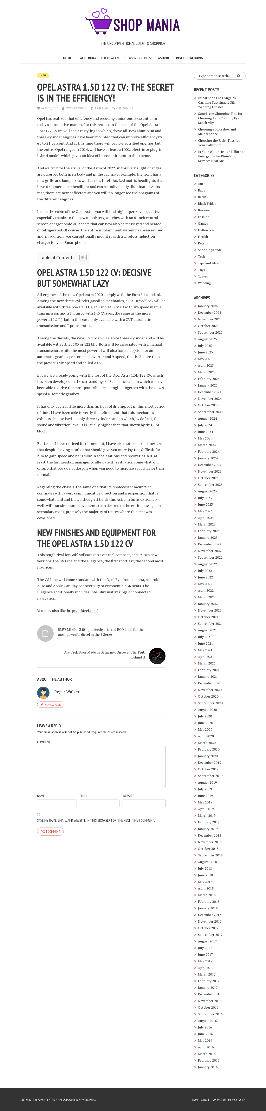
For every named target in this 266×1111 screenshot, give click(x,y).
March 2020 (207, 742)
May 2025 (205, 359)
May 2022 (205, 584)
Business (204, 210)
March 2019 (207, 815)
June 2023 (205, 504)
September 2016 (210, 1014)
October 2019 (208, 769)
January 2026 (208, 306)
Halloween (110, 58)
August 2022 (207, 564)
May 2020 (205, 729)
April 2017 (206, 967)
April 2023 (206, 517)
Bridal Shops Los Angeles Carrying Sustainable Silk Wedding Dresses (217, 102)
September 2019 (210, 775)
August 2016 (207, 1020)
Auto (43, 75)
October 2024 (208, 405)
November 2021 (210, 610)
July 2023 (205, 498)
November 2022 (210, 550)
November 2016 (210, 1000)
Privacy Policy (236, 1100)
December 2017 (209, 914)
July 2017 (205, 948)
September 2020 (210, 703)
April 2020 (206, 736)
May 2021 (205, 650)
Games (203, 223)
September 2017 (210, 934)
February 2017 (209, 981)
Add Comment (126, 108)
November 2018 (210, 842)
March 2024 (207, 445)
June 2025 (205, 352)
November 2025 (210, 319)
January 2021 (208, 676)
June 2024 (205, 431)
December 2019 (209, 762)
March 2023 (207, 524)
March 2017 (207, 974)
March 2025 (207, 372)
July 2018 (205, 868)
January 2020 (208, 756)
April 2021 (206, 656)
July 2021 (205, 637)
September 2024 (210, 411)
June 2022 (205, 577)
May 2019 (205, 802)
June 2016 (205, 1034)
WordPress (90, 1100)
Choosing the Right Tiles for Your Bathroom (219, 142)
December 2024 (209, 392)
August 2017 (207, 941)
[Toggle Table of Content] (81, 257)
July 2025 (205, 345)
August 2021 (207, 630)
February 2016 (209, 1060)
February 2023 (209, 531)
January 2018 (208, 908)
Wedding (196, 58)
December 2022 (209, 544)
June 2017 (205, 954)
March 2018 (207, 895)
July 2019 (205, 789)
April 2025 (206, 365)
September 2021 (210, 623)
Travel (179, 58)
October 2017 (208, 928)
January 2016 (208, 1067)
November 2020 (210, 689)
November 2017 (210, 921)
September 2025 (210, 332)
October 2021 (208, 617)
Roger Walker (78, 108)
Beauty (203, 197)
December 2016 (209, 994)
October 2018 (208, 848)
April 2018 (206, 888)
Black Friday (86, 58)
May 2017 (205, 961)
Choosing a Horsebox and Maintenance (217, 131)
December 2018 (209, 835)
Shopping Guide (136, 58)
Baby (201, 190)
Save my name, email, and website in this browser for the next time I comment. (96, 815)
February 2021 (209, 670)
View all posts (53, 699)
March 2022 (207, 597)
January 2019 (208, 828)
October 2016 (208, 1007)
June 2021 (205, 643)
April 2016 (206, 1047)
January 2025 (208, 385)
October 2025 (208, 325)
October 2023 (208, 478)
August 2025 (207, 339)
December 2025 (209, 312)
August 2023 (207, 491)
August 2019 (207, 782)
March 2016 (207, 1053)
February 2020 (209, 749)
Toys (201, 269)
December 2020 (209, 683)
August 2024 (207, 418)
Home (67, 58)
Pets (201, 243)
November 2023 (210, 471)
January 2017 (208, 987)
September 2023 (210, 484)
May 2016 (205, 1040)
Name (41, 791)
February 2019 (209, 822)
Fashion (162, 58)
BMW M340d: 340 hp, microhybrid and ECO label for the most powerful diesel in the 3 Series (66, 642)
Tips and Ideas (209, 263)
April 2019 (206, 809)
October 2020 (208, 696)
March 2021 (207, 663)
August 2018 (207, 862)
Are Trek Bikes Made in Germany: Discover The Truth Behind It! (127, 637)
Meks (62, 1100)
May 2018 (205, 881)
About (203, 1100)
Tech (201, 256)
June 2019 (205, 795)
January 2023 (208, 537)
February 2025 (209, 378)
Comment (44, 737)
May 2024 (205, 438)
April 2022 (206, 590)
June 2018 (205, 875)
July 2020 (205, 716)
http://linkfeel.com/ (83, 610)
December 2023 (209, 464)
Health (203, 236)
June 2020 (205, 723)
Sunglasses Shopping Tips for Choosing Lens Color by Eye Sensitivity (220, 118)
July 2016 (205, 1027)
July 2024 (205, 425)
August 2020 (207, 709)
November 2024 (210, 398)
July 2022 (205, 570)
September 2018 (210, 855)
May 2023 (205, 511)
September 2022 (210, 557)
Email (85, 791)
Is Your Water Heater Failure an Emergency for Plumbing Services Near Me (222, 156)
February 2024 (209, 451)
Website (128, 791)
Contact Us (217, 1100)
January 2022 (208, 603)
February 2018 (209, 901)
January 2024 (208, 458)
